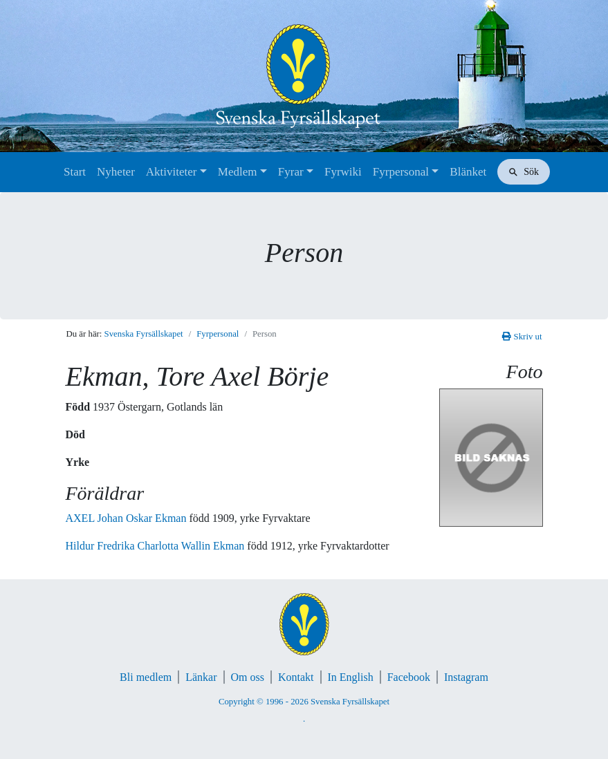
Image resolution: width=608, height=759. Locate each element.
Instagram (466, 677)
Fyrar (291, 171)
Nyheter (116, 171)
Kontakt (296, 677)
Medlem (237, 171)
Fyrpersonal (401, 171)
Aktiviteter (171, 171)
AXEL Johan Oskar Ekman (128, 518)
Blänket (468, 171)
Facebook (408, 677)
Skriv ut (522, 336)
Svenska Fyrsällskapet (143, 334)
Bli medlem (146, 677)
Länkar (201, 677)
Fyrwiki (343, 171)
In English (351, 677)
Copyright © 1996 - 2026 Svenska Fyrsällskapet (304, 701)
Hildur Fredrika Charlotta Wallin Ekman (157, 546)
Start (75, 171)
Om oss (247, 677)
